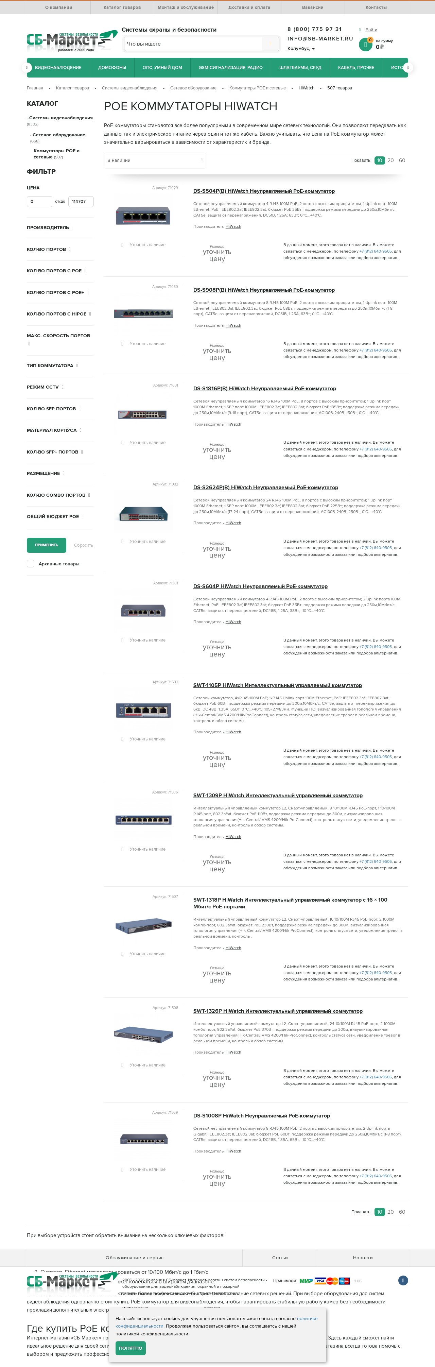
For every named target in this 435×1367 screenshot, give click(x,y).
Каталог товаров (122, 7)
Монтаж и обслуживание (186, 7)
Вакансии (313, 7)
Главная (35, 88)
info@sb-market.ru (321, 38)
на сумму (387, 44)
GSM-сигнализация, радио (231, 67)
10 (379, 160)
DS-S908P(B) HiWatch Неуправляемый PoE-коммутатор (264, 290)
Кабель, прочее (356, 67)
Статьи (280, 1258)
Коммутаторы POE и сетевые (257, 88)
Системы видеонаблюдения (129, 88)
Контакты (376, 7)
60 (402, 160)
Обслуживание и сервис (135, 1258)
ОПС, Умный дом (162, 67)
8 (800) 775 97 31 (315, 29)
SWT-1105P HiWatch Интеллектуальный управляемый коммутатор (277, 685)
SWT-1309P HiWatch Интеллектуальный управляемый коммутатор (278, 795)
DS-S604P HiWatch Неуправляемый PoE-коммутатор (260, 586)
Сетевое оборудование (193, 88)
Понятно (130, 1348)
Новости (363, 1258)
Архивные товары (59, 564)
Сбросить (83, 545)
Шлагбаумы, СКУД (300, 67)
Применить (46, 545)
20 (390, 160)
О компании (58, 7)
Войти (371, 30)
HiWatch (233, 226)
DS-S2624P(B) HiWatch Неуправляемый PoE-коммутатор (265, 487)
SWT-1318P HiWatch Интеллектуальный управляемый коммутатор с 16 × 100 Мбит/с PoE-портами (290, 903)
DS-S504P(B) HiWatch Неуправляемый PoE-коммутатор (264, 191)
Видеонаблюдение (58, 67)
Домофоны (112, 67)
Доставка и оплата (249, 7)
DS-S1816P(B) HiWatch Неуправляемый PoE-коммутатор (264, 389)
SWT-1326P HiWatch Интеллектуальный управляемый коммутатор (278, 1011)
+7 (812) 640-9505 (376, 251)
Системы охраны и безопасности (169, 29)
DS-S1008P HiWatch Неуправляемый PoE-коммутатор (261, 1116)
